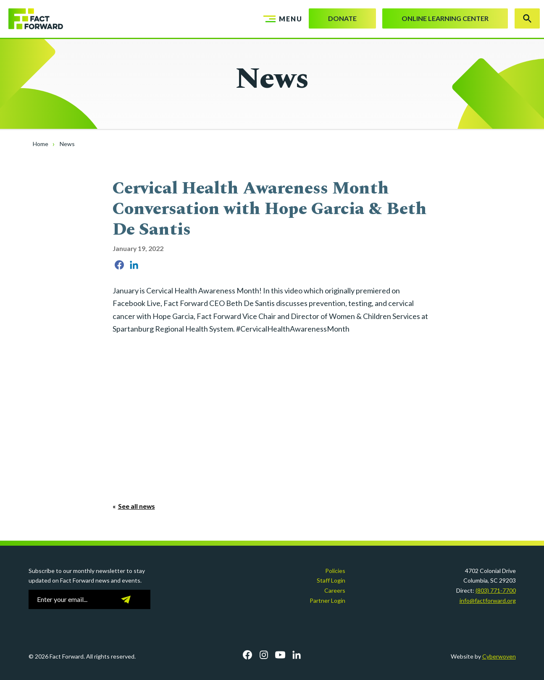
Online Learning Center (445, 18)
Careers (334, 590)
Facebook (247, 655)
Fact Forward (31, 19)
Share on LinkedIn (134, 265)
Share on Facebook (119, 265)
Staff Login (331, 580)
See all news (136, 506)
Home (40, 143)
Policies (335, 570)
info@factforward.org (488, 600)
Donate (342, 18)
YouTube (280, 655)
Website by (483, 656)
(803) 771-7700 (496, 590)
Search (527, 18)
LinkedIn (296, 655)
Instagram (264, 655)
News (67, 143)
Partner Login (327, 600)
